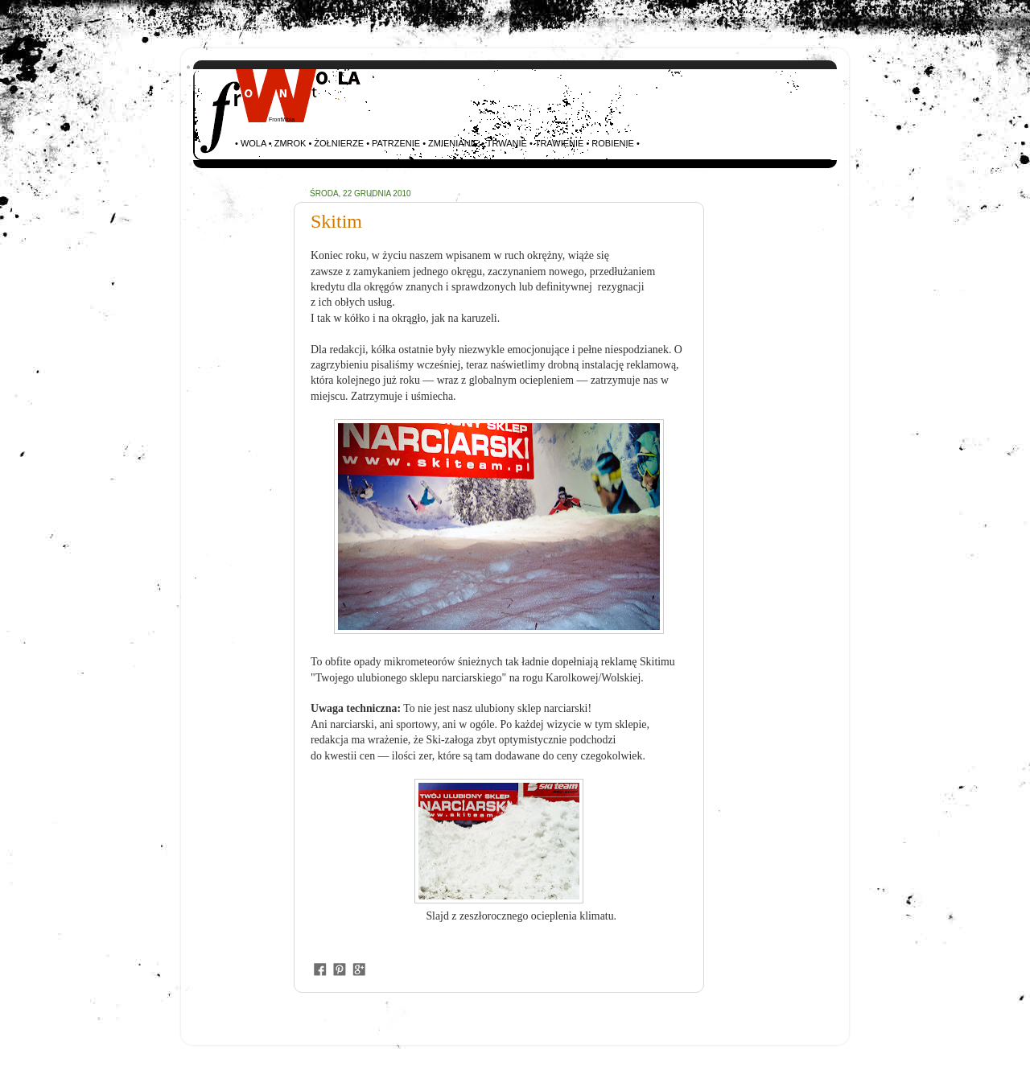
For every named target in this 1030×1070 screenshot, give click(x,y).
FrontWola (282, 119)
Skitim (336, 221)
